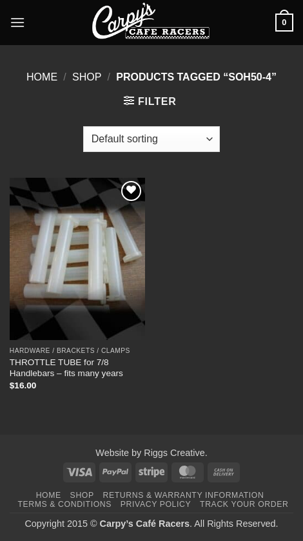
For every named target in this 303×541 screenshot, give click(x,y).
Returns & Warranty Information (183, 495)
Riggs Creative (174, 453)
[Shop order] (151, 139)
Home (41, 76)
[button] (17, 22)
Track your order (244, 504)
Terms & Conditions (64, 504)
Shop (86, 76)
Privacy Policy (156, 504)
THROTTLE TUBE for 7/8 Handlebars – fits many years (66, 368)
